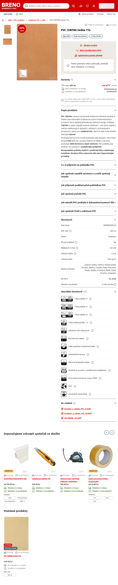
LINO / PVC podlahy (16, 20)
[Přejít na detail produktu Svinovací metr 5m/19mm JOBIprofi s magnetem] (73, 471)
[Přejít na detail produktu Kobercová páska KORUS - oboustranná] (101, 471)
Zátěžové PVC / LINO (37, 20)
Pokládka (100, 14)
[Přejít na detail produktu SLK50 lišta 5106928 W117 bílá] (16, 471)
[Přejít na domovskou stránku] (11, 6)
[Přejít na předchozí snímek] (106, 432)
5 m (95, 498)
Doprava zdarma (80, 36)
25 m (94, 501)
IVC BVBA (112, 279)
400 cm (10, 575)
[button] (7, 14)
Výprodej (66, 36)
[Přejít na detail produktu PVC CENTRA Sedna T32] (16, 547)
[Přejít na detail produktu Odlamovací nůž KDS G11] (44, 471)
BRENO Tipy (111, 14)
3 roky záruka (96, 36)
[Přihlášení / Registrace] (93, 6)
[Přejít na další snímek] (112, 432)
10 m (107, 498)
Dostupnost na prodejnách (110, 90)
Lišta (9, 498)
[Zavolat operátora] (74, 6)
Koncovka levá (22, 498)
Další (22, 501)
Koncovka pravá (10, 501)
